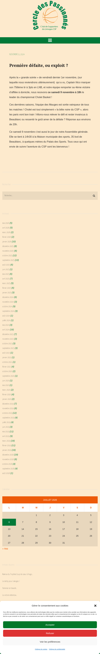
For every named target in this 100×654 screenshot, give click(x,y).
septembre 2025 (8, 260)
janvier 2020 (6, 399)
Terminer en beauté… (9, 588)
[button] (95, 605)
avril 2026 (5, 228)
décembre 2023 (7, 334)
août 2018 (6, 473)
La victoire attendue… (9, 595)
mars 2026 (6, 232)
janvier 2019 (6, 450)
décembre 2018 (7, 455)
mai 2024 (5, 325)
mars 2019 (6, 441)
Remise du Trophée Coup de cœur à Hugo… (17, 574)
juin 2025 (5, 270)
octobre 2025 (7, 256)
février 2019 (6, 446)
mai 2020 (5, 385)
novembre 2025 (8, 251)
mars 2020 (6, 390)
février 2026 (6, 237)
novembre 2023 (8, 339)
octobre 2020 (7, 371)
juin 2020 (5, 381)
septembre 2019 (8, 418)
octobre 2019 (7, 413)
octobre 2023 (7, 344)
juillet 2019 (6, 422)
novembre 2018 (8, 459)
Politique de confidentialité (57, 649)
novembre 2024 (8, 302)
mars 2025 (6, 283)
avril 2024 (5, 330)
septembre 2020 (8, 376)
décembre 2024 (7, 297)
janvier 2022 (6, 358)
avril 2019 (5, 436)
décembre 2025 (7, 246)
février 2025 (6, 288)
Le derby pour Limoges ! (11, 581)
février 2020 (6, 395)
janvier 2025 (6, 293)
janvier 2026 (6, 242)
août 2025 (6, 265)
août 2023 (6, 353)
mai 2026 (5, 223)
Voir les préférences (50, 641)
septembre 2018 (8, 469)
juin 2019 (5, 427)
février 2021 (6, 367)
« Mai (5, 548)
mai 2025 (5, 274)
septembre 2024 (8, 311)
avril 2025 (5, 279)
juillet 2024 (6, 321)
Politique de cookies (41, 649)
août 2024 (6, 316)
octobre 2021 (7, 362)
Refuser (50, 633)
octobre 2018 (7, 464)
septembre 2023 (8, 348)
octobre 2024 (7, 307)
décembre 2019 (7, 404)
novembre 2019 (8, 409)
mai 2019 (5, 432)
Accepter (49, 624)
